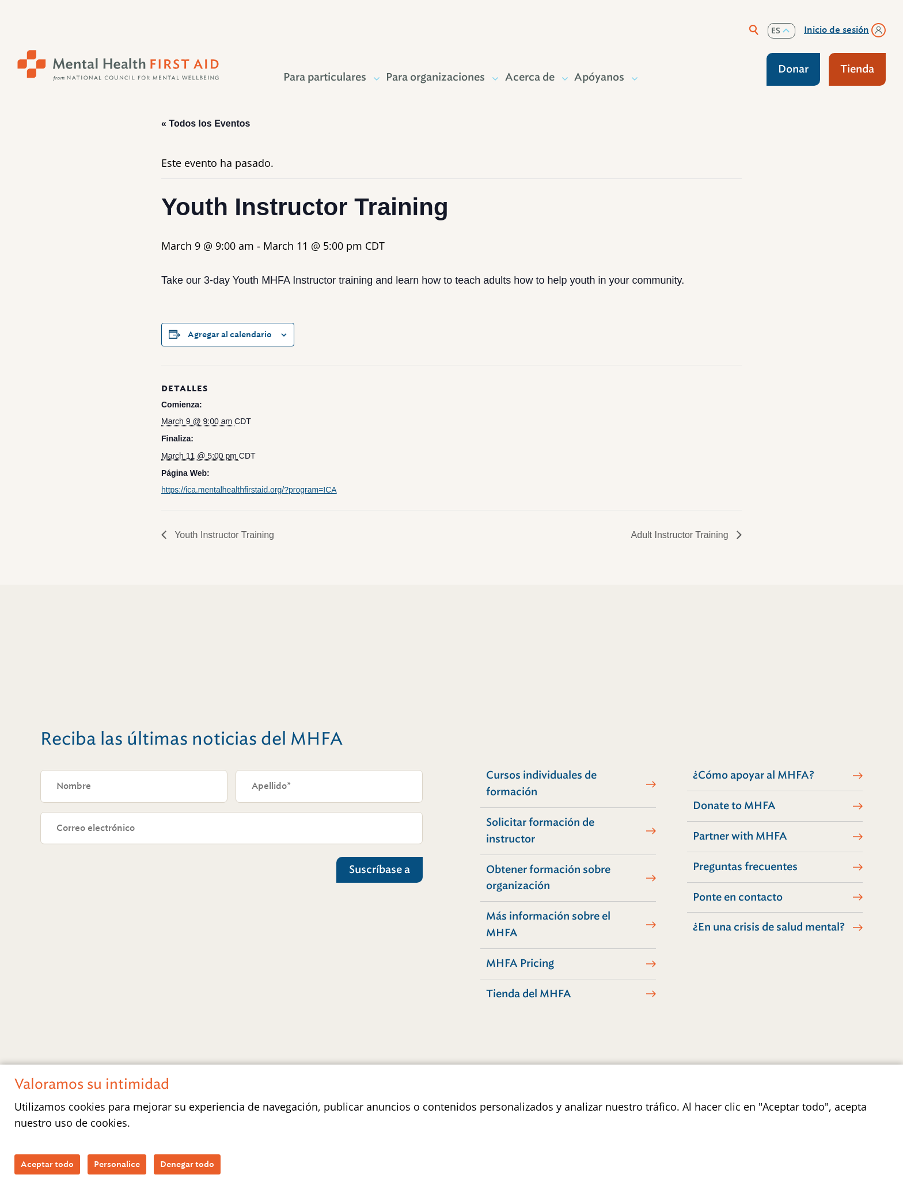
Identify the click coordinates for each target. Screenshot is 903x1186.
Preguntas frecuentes (745, 867)
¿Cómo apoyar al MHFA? (753, 775)
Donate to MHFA (734, 806)
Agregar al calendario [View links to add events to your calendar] (230, 335)
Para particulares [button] (325, 77)
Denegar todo (187, 1164)
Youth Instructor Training (223, 535)
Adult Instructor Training (681, 535)
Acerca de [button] (530, 77)
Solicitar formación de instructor (540, 830)
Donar (793, 69)
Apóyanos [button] (599, 77)
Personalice (117, 1164)
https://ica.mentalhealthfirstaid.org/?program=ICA (249, 489)
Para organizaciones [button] (436, 77)
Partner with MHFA (740, 836)
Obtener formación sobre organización (548, 878)
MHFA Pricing (520, 963)
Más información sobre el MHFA (548, 924)
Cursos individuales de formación (541, 783)
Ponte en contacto (738, 897)
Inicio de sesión (836, 30)
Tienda (857, 69)
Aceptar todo (47, 1164)
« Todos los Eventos (205, 123)
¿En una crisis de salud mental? (769, 927)
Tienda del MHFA (528, 994)
